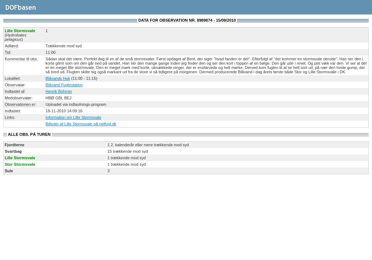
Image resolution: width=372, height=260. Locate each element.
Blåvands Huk (58, 78)
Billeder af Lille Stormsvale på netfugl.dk (81, 124)
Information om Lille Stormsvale (73, 117)
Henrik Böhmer (59, 91)
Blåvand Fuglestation (64, 85)
